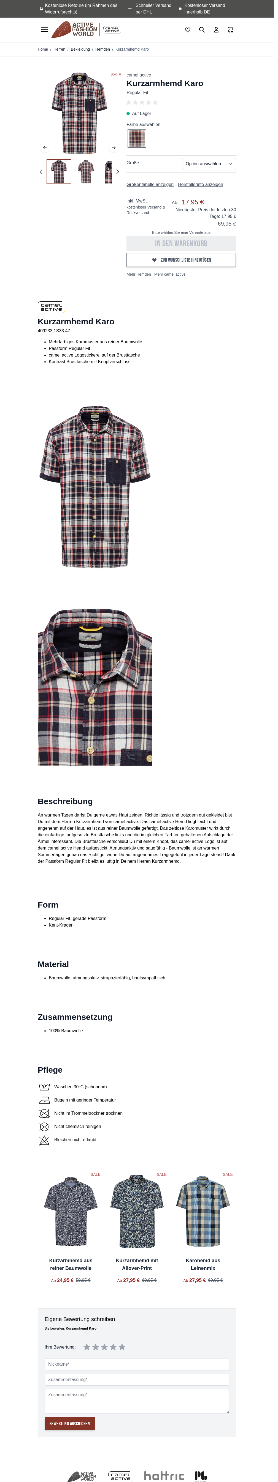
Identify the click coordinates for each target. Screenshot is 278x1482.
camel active (138, 75)
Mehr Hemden (138, 274)
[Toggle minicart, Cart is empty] (230, 29)
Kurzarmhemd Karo (132, 49)
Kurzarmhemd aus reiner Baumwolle (70, 1264)
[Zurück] (45, 148)
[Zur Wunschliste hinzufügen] (181, 260)
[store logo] (75, 30)
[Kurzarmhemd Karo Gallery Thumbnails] (79, 171)
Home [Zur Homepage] (43, 49)
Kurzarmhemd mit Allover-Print (137, 1264)
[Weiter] (114, 148)
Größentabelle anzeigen (150, 184)
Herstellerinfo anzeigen (200, 184)
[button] (181, 102)
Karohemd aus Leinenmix (203, 1264)
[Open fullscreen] (79, 113)
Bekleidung (80, 49)
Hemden (102, 49)
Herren (59, 49)
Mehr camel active (170, 274)
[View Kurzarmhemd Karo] (59, 171)
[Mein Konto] (216, 29)
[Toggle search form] (202, 29)
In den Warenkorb (181, 243)
